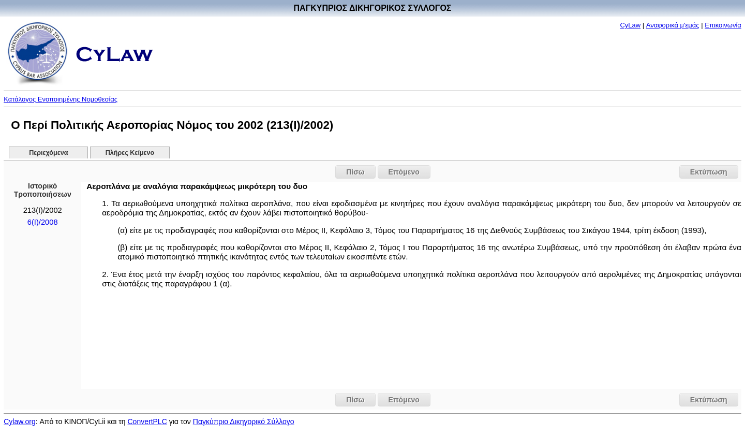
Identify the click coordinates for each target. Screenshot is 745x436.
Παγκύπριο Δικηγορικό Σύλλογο (243, 421)
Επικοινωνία (723, 25)
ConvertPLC (147, 421)
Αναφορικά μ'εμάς (672, 25)
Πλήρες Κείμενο (130, 152)
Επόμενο (404, 172)
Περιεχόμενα (48, 152)
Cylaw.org (19, 421)
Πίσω (355, 172)
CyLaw (630, 25)
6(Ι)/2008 (42, 222)
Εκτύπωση (708, 172)
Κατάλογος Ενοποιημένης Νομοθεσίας (60, 99)
